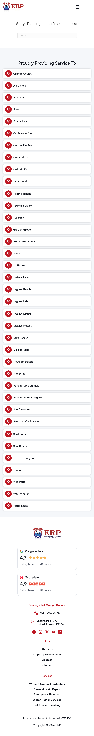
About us (47, 649)
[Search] (47, 35)
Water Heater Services (47, 699)
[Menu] (77, 7)
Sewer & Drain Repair (47, 689)
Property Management (47, 654)
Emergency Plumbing (47, 694)
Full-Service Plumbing (47, 705)
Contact (47, 659)
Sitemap (47, 665)
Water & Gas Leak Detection (47, 683)
